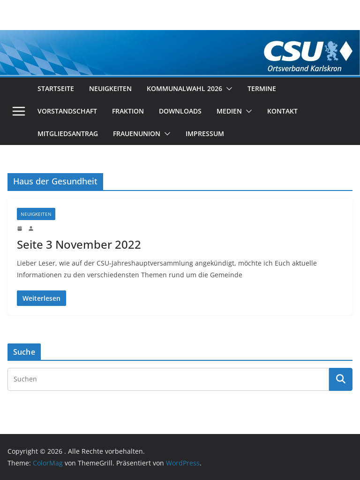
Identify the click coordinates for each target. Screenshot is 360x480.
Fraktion (128, 111)
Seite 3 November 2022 (79, 244)
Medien (229, 111)
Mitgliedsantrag (68, 133)
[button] (227, 88)
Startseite (56, 88)
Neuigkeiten (110, 88)
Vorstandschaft (67, 111)
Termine (262, 88)
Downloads (180, 111)
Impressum (205, 133)
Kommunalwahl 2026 (184, 88)
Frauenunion (136, 133)
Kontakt (282, 111)
